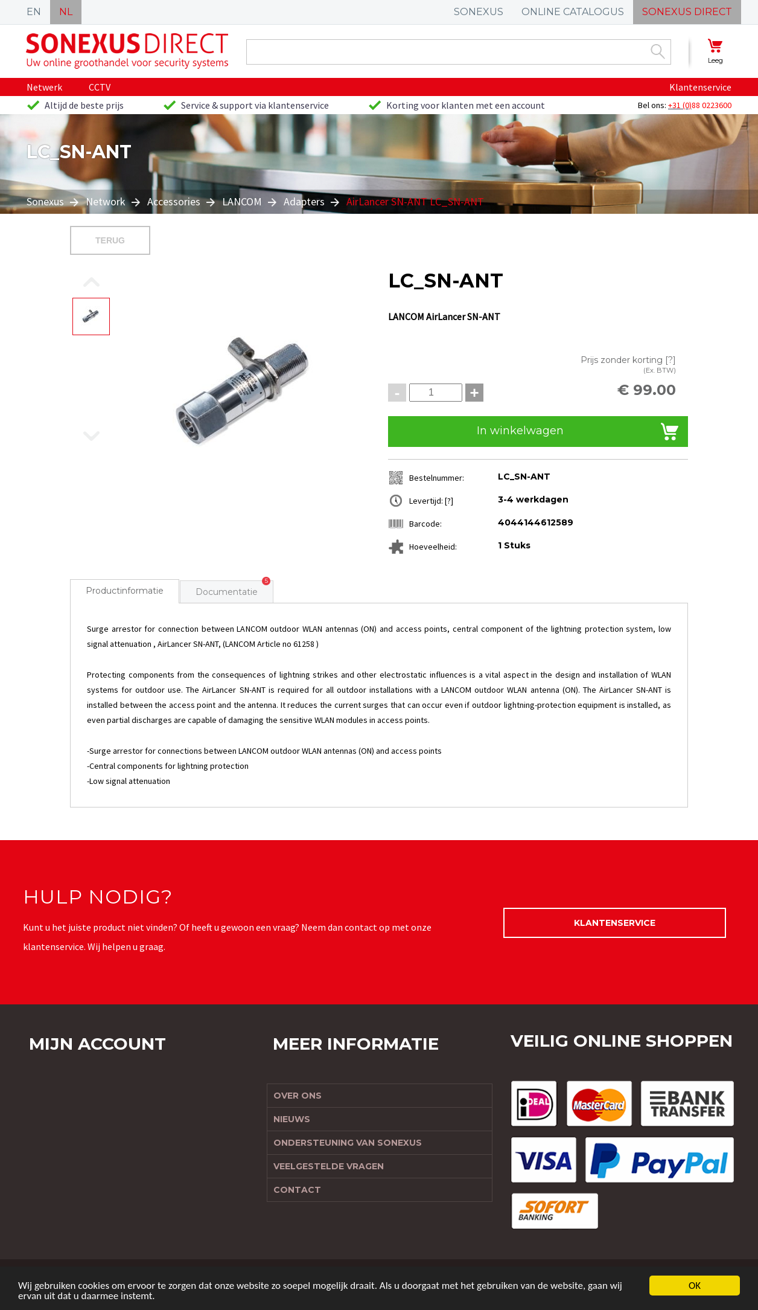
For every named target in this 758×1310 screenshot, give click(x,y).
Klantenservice (700, 87)
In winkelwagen (520, 430)
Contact (297, 1189)
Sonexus (46, 201)
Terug (110, 240)
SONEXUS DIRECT (687, 12)
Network (106, 201)
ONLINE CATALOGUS (572, 12)
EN (34, 12)
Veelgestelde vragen (328, 1166)
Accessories (173, 201)
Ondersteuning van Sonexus (347, 1142)
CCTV (99, 87)
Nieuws (291, 1119)
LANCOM (242, 201)
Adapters (304, 201)
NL (65, 12)
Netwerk (44, 87)
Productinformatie (125, 591)
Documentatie (227, 592)
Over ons (297, 1095)
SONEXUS (478, 12)
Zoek (658, 51)
